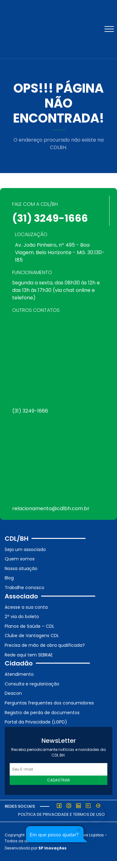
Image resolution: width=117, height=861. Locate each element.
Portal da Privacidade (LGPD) (36, 722)
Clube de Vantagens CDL (32, 635)
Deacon (13, 693)
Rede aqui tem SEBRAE (29, 655)
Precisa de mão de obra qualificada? (45, 645)
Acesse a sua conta (26, 607)
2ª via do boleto (22, 616)
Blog (9, 578)
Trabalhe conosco (24, 587)
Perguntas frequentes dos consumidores (49, 703)
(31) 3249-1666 (50, 218)
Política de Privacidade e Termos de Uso (61, 814)
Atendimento (19, 674)
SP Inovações (52, 848)
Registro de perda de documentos (42, 712)
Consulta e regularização (32, 684)
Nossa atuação (21, 568)
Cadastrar (58, 780)
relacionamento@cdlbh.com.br (51, 508)
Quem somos (20, 559)
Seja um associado (25, 549)
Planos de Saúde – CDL (29, 626)
